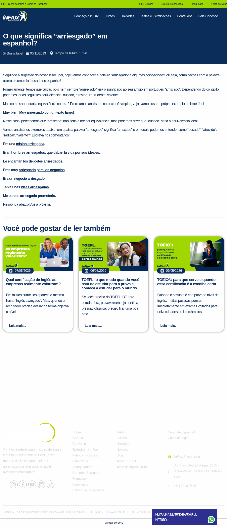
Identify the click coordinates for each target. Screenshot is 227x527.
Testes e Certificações (155, 16)
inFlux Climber (145, 3)
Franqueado (197, 3)
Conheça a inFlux (86, 16)
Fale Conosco (208, 16)
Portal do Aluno (219, 3)
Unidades (127, 16)
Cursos (109, 16)
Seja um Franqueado (172, 3)
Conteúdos (184, 16)
